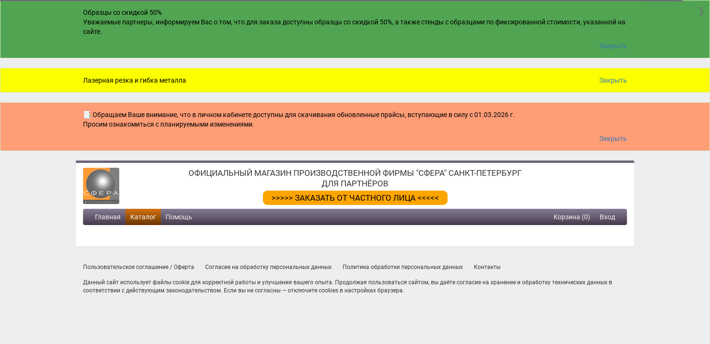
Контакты (487, 267)
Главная (108, 217)
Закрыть (613, 46)
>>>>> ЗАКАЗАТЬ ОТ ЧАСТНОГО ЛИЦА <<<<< (355, 198)
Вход (607, 217)
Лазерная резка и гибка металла (134, 80)
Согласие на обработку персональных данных (268, 267)
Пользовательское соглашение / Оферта (138, 267)
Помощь (179, 217)
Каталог (143, 217)
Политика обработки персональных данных (403, 267)
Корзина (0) (571, 217)
